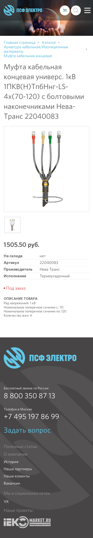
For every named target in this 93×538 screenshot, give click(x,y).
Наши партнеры (18, 469)
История (11, 461)
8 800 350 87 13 (29, 395)
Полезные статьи (20, 446)
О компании (16, 454)
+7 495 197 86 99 (31, 416)
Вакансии (12, 483)
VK (6, 501)
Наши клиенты (17, 476)
